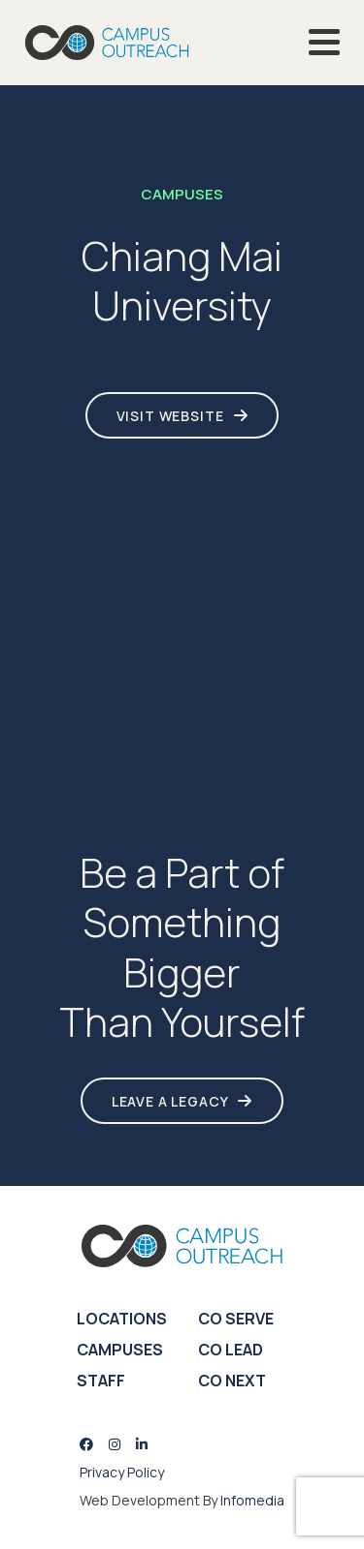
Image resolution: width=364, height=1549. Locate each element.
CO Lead (230, 1349)
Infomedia (252, 1500)
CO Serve (236, 1318)
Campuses (120, 1349)
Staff (101, 1380)
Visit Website (170, 416)
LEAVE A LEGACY (170, 1101)
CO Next (232, 1380)
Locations (122, 1318)
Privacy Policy (122, 1472)
